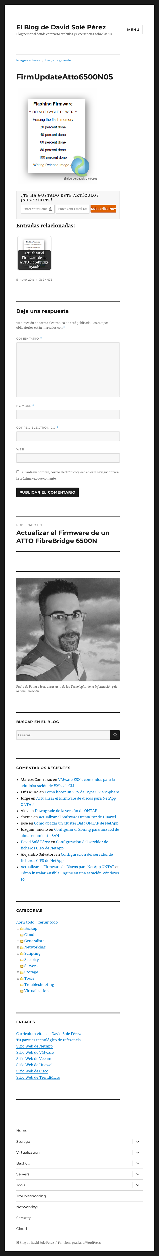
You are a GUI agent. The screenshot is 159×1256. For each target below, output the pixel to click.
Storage (31, 972)
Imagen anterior (28, 60)
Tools (29, 978)
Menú (133, 30)
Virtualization (36, 991)
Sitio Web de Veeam (33, 1058)
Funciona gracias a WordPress (79, 1243)
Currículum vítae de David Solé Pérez (48, 1033)
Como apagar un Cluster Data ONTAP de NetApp (76, 823)
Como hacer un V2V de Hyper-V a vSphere (82, 792)
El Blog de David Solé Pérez (61, 27)
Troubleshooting (39, 984)
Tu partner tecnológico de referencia (48, 1040)
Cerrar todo (48, 922)
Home (21, 1130)
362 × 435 (45, 279)
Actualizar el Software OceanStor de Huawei (77, 817)
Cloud (29, 934)
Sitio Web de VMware (35, 1052)
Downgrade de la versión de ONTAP (66, 810)
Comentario (29, 338)
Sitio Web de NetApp (34, 1046)
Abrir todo (25, 922)
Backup (30, 928)
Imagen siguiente (58, 60)
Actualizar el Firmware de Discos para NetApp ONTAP (67, 867)
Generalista (34, 941)
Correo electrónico (37, 427)
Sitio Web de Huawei (34, 1065)
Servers (30, 966)
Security (31, 959)
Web (20, 449)
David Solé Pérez (35, 842)
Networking (34, 947)
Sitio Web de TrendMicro (38, 1077)
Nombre (25, 406)
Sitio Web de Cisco (32, 1071)
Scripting (32, 953)
